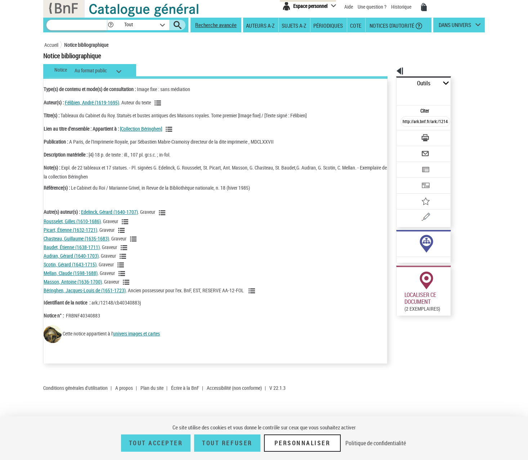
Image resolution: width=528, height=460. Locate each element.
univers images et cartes (136, 333)
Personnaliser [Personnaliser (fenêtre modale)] (302, 443)
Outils (388, 83)
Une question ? (372, 6)
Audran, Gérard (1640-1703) (71, 255)
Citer (394, 94)
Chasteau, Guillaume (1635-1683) (76, 238)
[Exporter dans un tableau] (410, 150)
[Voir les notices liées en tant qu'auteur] (159, 103)
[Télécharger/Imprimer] (406, 122)
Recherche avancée (216, 24)
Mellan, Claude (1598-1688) (71, 273)
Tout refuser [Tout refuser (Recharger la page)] (227, 443)
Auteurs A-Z (260, 25)
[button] (110, 25)
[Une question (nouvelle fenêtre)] (419, 192)
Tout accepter (156, 443)
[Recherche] (76, 25)
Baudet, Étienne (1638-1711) (72, 247)
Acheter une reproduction (452, 319)
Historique (401, 6)
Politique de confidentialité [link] (375, 443)
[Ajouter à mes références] (409, 178)
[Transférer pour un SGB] (408, 164)
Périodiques (328, 25)
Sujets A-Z (294, 25)
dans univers (455, 26)
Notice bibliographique (86, 44)
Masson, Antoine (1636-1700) (73, 281)
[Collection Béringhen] (141, 128)
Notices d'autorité (391, 25)
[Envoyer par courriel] (405, 136)
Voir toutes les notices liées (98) (410, 235)
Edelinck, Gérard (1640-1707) (109, 211)
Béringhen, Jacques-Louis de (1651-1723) (85, 290)
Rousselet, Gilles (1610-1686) (72, 221)
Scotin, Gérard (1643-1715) (70, 264)
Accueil (51, 44)
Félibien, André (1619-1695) (92, 102)
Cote (355, 25)
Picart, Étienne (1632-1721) (70, 229)
